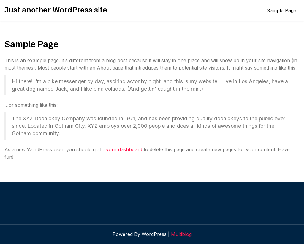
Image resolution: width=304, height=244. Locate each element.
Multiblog (181, 234)
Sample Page (281, 10)
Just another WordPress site (55, 9)
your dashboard (124, 149)
